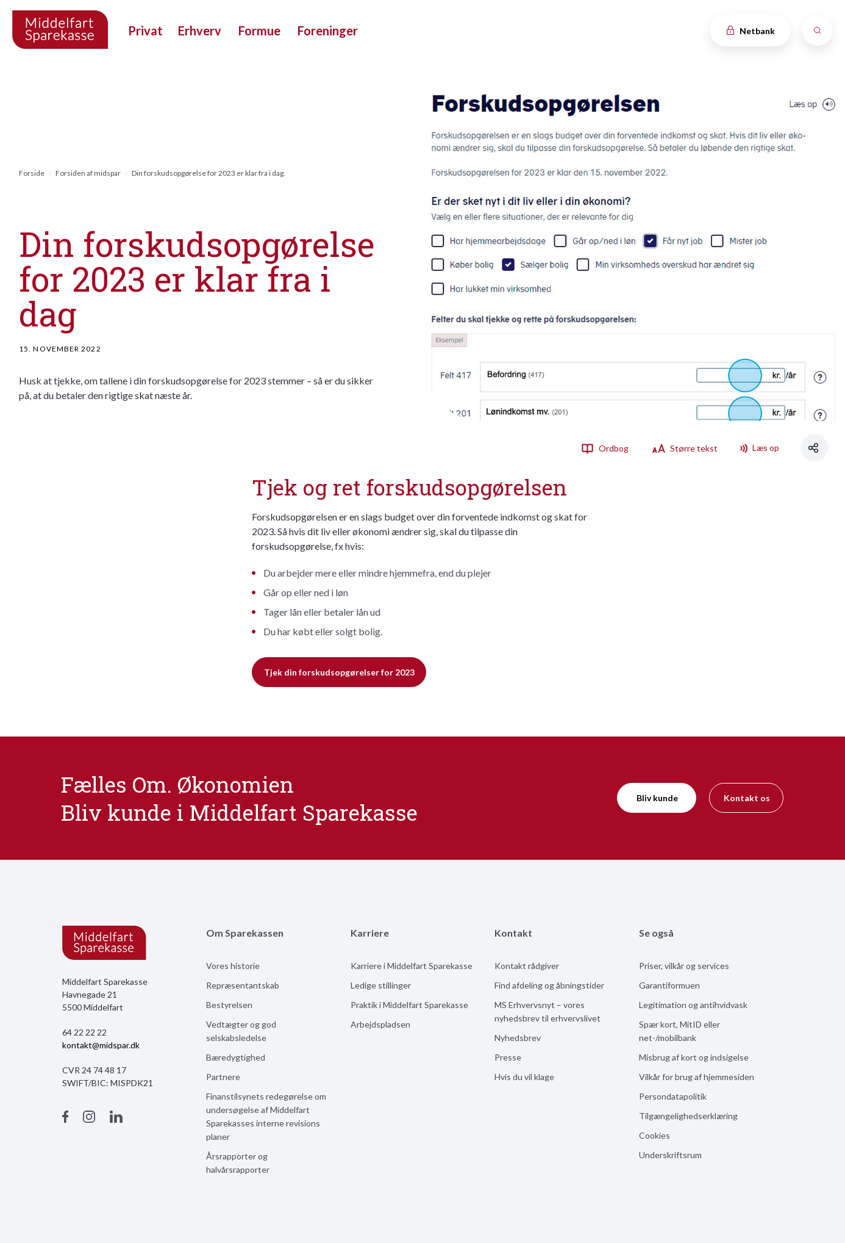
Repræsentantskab (242, 985)
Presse (507, 1057)
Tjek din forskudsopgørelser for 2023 (339, 672)
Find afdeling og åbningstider (549, 985)
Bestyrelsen (229, 1005)
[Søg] (817, 30)
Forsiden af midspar (88, 173)
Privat (145, 30)
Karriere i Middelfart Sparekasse (411, 965)
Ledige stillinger (381, 985)
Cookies (654, 1135)
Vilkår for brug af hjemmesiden (696, 1077)
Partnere (223, 1077)
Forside (32, 173)
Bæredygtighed (235, 1057)
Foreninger (328, 30)
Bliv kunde (657, 798)
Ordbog (605, 448)
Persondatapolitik (673, 1096)
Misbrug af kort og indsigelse (694, 1057)
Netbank (750, 31)
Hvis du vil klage (524, 1077)
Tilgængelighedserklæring (688, 1116)
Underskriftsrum (670, 1155)
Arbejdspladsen (380, 1024)
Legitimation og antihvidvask (693, 1005)
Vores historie (233, 965)
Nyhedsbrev (517, 1037)
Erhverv (199, 30)
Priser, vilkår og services (684, 965)
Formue (259, 30)
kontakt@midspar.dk (101, 1045)
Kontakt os (747, 798)
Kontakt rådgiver (526, 965)
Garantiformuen (669, 985)
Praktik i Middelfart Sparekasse (409, 1005)
